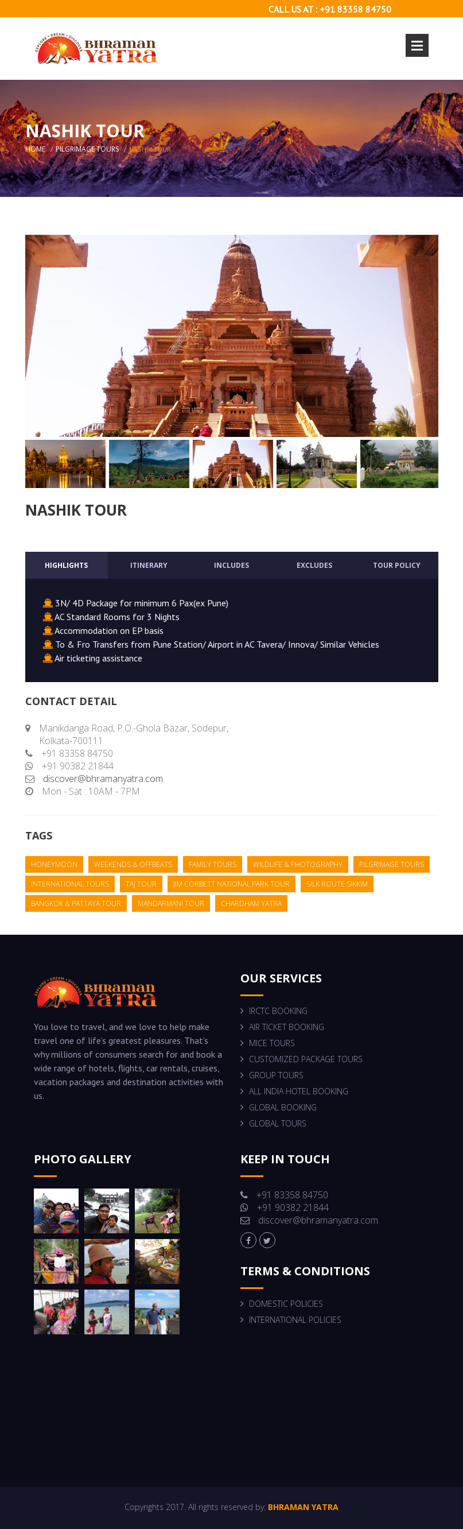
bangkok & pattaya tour (76, 903)
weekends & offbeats (133, 864)
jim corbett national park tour (231, 884)
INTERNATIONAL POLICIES (295, 1319)
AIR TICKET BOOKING (286, 1026)
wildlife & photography (298, 864)
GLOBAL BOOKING (283, 1107)
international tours (70, 884)
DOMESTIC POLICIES (286, 1303)
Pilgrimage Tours (87, 149)
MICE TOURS (272, 1043)
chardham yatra (251, 903)
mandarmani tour (171, 903)
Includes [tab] (231, 565)
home (35, 149)
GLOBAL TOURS (277, 1123)
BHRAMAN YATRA (302, 1506)
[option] (231, 336)
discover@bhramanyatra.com (103, 778)
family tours (212, 864)
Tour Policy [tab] (397, 565)
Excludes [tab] (314, 565)
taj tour (141, 884)
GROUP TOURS (276, 1075)
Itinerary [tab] (149, 565)
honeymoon (54, 864)
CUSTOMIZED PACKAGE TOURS (306, 1059)
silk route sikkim (337, 884)
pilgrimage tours (391, 864)
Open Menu (417, 45)
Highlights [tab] (66, 565)
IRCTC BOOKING (278, 1010)
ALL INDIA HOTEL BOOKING (298, 1091)
